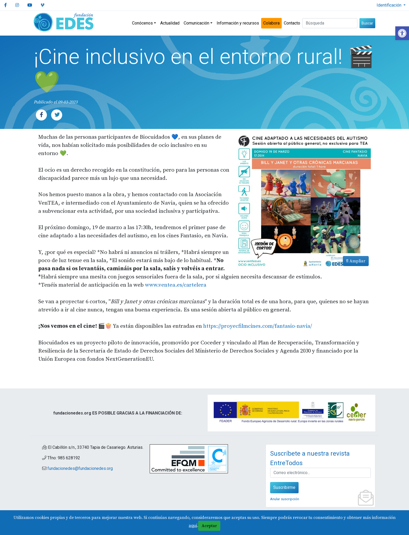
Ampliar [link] (355, 261)
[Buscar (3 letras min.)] (329, 23)
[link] (402, 33)
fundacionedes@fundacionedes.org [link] (80, 468)
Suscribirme (284, 487)
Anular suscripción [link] (284, 499)
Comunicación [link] (196, 23)
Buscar (367, 23)
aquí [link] (193, 525)
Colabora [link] (271, 23)
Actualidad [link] (169, 23)
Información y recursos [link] (238, 23)
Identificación (389, 5)
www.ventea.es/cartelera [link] (175, 285)
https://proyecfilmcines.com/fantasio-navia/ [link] (257, 326)
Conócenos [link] (142, 23)
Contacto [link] (292, 23)
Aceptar (209, 525)
